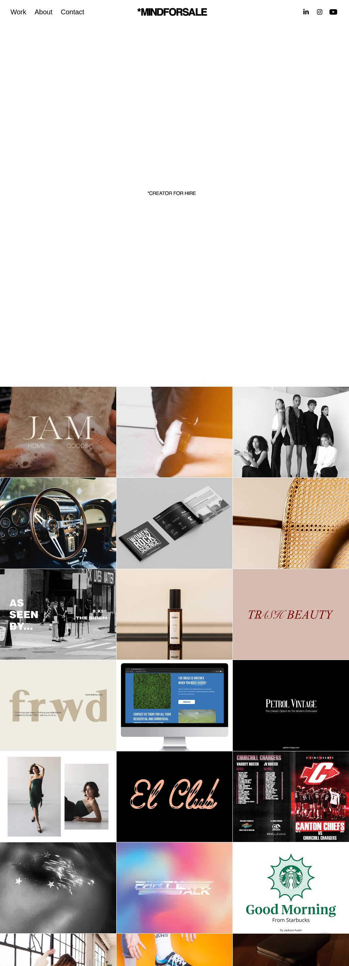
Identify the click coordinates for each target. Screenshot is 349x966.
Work (18, 12)
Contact (72, 12)
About (43, 12)
